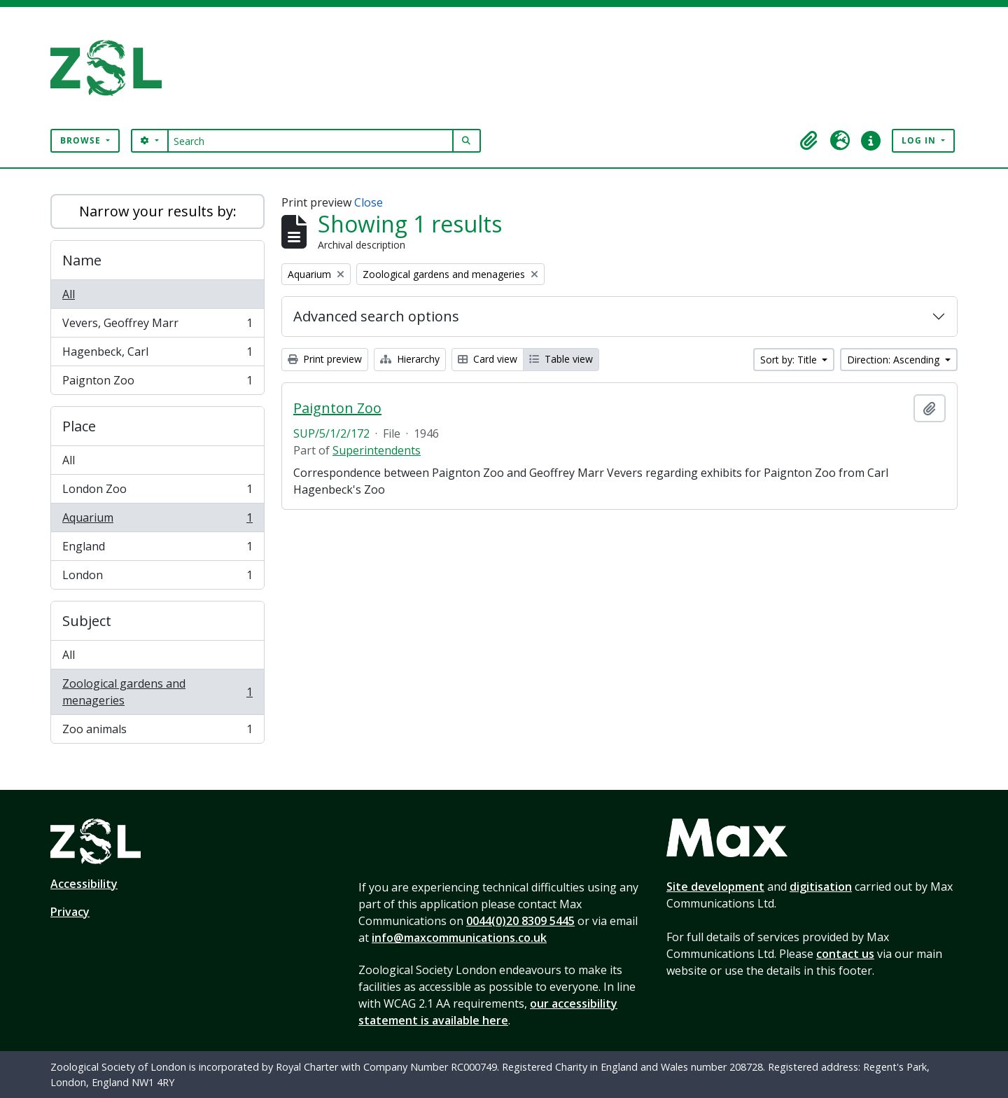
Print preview (325, 359)
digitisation (821, 886)
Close (368, 202)
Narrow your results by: (158, 211)
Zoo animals (157, 732)
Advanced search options (376, 316)
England (157, 549)
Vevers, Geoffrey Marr (157, 326)
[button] (809, 140)
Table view (561, 359)
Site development (715, 886)
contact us (845, 953)
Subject (86, 620)
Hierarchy (410, 359)
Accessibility (84, 883)
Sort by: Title (790, 359)
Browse (82, 140)
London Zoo (157, 491)
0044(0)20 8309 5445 (520, 921)
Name (82, 260)
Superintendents (376, 450)
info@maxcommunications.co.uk (459, 937)
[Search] (310, 141)
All (68, 294)
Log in (920, 140)
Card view (487, 359)
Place (79, 426)
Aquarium (157, 520)
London (157, 578)
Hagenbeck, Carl (157, 354)
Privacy (70, 911)
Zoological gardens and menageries (157, 692)
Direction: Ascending (894, 359)
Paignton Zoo (157, 383)
